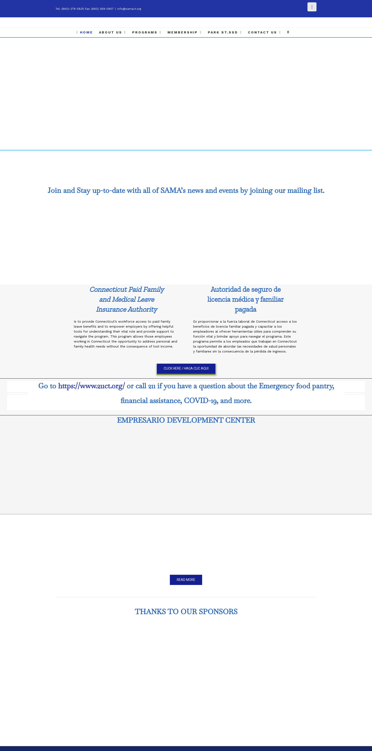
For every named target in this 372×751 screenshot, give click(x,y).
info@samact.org (129, 8)
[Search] (288, 32)
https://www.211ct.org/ (91, 385)
